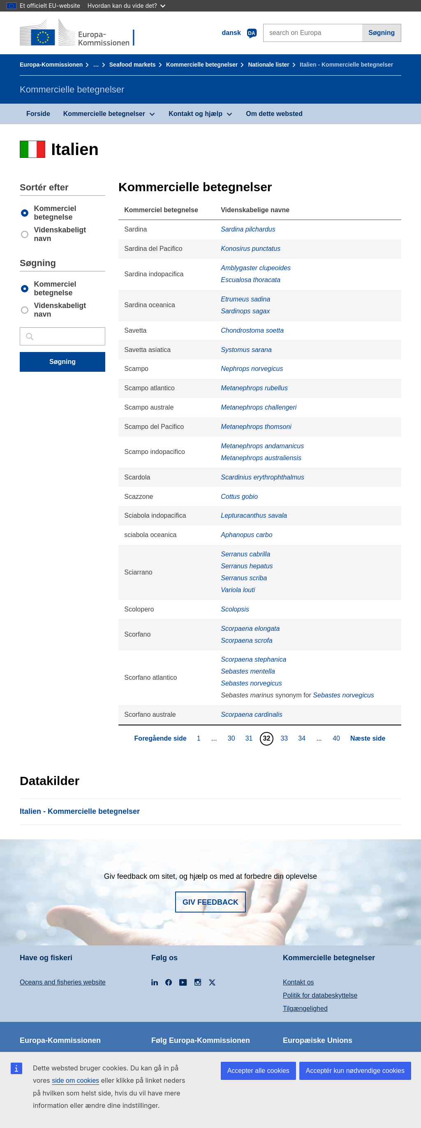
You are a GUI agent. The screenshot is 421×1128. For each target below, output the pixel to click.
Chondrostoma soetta (252, 330)
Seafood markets (132, 64)
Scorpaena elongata (250, 628)
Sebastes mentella (248, 671)
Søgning (381, 32)
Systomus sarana (246, 349)
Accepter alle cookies (258, 1070)
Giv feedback (210, 902)
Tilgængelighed (305, 1008)
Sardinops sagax (245, 311)
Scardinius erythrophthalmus (262, 477)
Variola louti (238, 589)
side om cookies (75, 1080)
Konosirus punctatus (250, 248)
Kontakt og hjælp (195, 113)
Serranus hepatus (247, 566)
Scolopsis (235, 609)
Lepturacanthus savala (254, 515)
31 (250, 738)
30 (232, 738)
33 (285, 738)
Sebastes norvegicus (251, 683)
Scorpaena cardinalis (251, 714)
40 (337, 738)
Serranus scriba (244, 577)
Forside (38, 113)
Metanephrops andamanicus (262, 445)
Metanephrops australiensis (261, 457)
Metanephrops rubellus (254, 387)
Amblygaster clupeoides (256, 267)
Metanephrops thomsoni (256, 426)
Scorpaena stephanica (253, 659)
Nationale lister (268, 64)
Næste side (367, 738)
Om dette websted (274, 113)
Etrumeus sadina (245, 299)
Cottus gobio (239, 496)
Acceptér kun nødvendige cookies (355, 1070)
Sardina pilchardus (248, 229)
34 (303, 738)
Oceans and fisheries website (63, 982)
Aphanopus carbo (246, 534)
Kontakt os (298, 982)
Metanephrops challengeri (258, 407)
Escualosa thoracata (250, 279)
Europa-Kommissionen (51, 64)
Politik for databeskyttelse (320, 995)
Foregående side (160, 738)
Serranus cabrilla (245, 554)
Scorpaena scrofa (246, 640)
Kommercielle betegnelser (202, 64)
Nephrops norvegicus (252, 368)
